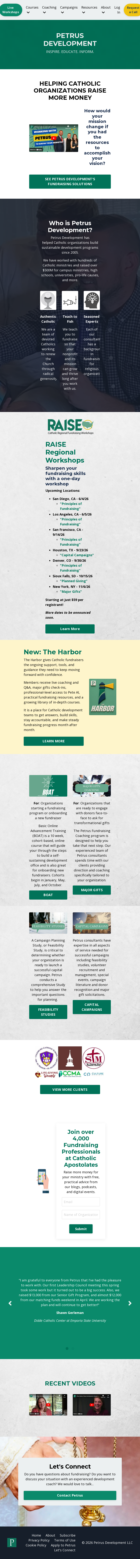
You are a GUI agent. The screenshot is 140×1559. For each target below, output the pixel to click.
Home (36, 1535)
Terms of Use (64, 1540)
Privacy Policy (39, 1540)
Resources (89, 9)
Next (130, 1303)
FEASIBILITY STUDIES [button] (48, 1012)
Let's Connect (64, 1550)
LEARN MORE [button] (53, 741)
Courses (32, 9)
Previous (10, 1303)
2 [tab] (73, 1348)
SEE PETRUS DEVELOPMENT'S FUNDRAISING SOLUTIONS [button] (70, 181)
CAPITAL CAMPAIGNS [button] (92, 1007)
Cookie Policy (36, 1545)
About (106, 9)
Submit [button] (81, 1229)
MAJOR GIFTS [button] (92, 890)
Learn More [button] (70, 629)
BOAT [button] (48, 895)
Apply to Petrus (63, 1545)
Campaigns (69, 9)
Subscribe (67, 1535)
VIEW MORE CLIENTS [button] (69, 1089)
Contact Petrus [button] (70, 1495)
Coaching (49, 9)
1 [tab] (67, 1348)
